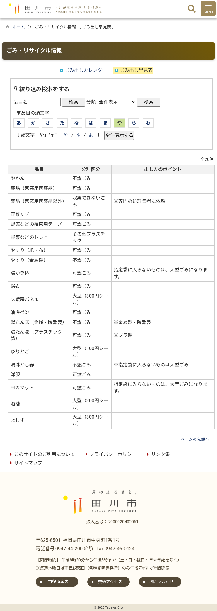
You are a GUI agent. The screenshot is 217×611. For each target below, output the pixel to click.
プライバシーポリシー (110, 454)
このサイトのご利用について (41, 454)
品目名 (20, 102)
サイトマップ (25, 463)
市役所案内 (58, 581)
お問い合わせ (161, 581)
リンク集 (157, 454)
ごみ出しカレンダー (86, 70)
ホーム (19, 27)
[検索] (192, 9)
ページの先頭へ (195, 439)
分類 (91, 102)
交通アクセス (110, 581)
